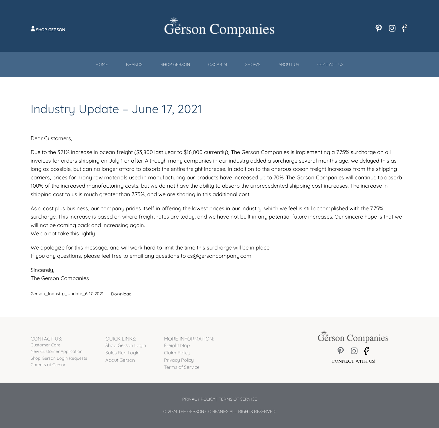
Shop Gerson (50, 29)
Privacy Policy (198, 399)
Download (121, 294)
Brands (134, 64)
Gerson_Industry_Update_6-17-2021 (67, 294)
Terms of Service (237, 399)
